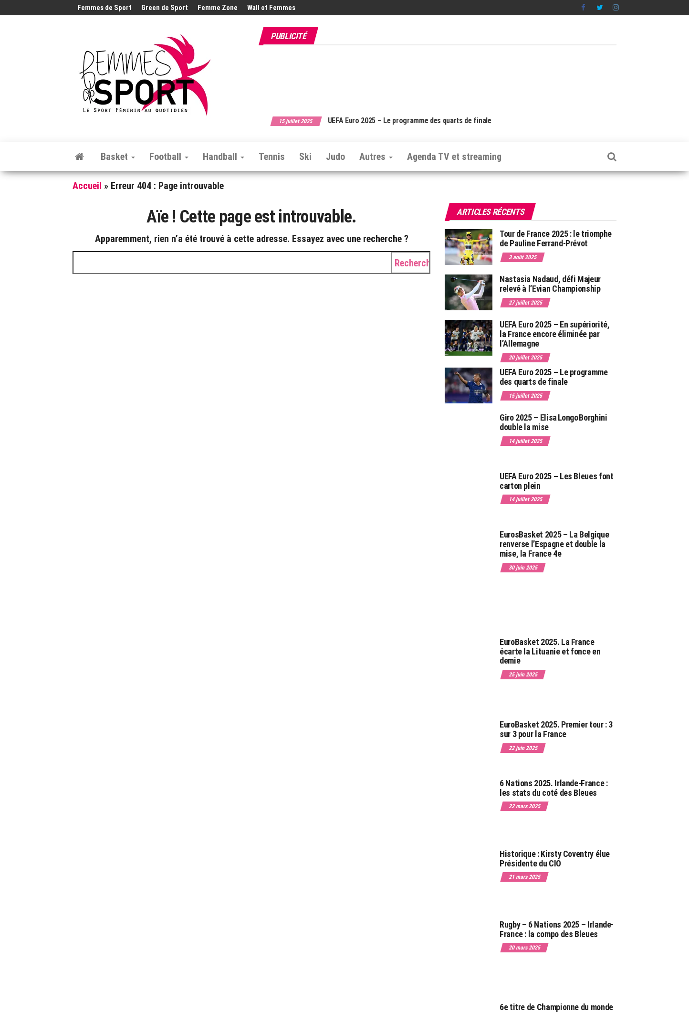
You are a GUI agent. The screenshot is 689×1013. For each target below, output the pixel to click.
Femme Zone (218, 7)
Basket (118, 156)
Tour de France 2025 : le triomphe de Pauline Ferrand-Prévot (556, 238)
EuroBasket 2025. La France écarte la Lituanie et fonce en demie (550, 651)
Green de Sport (164, 7)
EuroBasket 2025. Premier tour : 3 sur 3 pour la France (556, 729)
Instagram (616, 7)
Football (168, 156)
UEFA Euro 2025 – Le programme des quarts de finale (424, 120)
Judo (335, 156)
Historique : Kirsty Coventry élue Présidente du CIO (555, 858)
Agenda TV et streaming (454, 156)
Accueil (87, 185)
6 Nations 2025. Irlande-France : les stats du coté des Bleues (553, 788)
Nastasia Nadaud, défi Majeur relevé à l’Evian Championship (550, 284)
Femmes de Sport (104, 7)
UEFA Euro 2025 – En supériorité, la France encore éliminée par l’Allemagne (554, 333)
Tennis (272, 156)
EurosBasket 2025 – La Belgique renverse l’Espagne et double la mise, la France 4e (554, 544)
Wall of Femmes (271, 7)
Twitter (600, 7)
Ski (305, 156)
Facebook (584, 7)
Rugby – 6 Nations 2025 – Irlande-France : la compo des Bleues (557, 929)
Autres (376, 156)
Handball (223, 156)
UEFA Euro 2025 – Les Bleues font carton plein (556, 481)
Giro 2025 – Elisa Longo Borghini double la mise (553, 422)
